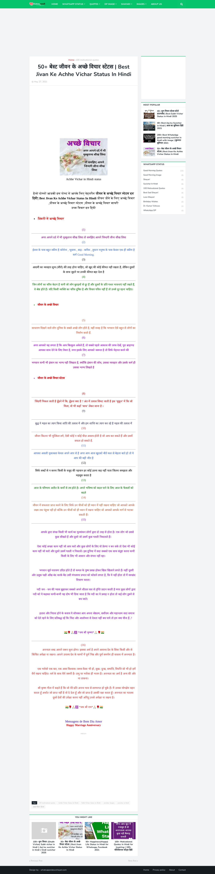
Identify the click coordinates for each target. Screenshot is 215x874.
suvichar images (109, 803)
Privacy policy (159, 869)
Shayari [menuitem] (125, 4)
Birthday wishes (163, 201)
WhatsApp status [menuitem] (72, 4)
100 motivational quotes (87, 60)
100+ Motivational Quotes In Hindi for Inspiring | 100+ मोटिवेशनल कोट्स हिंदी (123, 845)
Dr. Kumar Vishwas (163, 206)
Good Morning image (163, 175)
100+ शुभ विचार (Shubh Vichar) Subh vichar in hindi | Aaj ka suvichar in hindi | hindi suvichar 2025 (43, 847)
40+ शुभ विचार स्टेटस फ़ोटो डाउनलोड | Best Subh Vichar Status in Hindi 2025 (170, 114)
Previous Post (36, 861)
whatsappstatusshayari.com (54, 869)
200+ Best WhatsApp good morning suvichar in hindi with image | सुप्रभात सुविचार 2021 (169, 139)
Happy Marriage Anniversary (83, 725)
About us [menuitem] (156, 4)
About (172, 869)
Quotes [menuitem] (94, 4)
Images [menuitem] (141, 4)
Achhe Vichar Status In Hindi (68, 803)
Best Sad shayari (163, 192)
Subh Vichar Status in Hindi (91, 803)
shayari (163, 179)
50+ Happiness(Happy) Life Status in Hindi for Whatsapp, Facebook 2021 (97, 845)
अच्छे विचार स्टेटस (38, 807)
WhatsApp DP (163, 210)
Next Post (132, 861)
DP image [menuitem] (110, 4)
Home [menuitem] (55, 4)
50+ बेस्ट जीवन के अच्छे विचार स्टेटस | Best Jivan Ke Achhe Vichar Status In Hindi (70, 845)
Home (71, 60)
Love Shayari (163, 197)
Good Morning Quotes (163, 170)
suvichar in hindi (123, 803)
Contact (182, 869)
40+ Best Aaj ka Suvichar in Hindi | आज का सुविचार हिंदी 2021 (170, 126)
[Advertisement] (107, 32)
